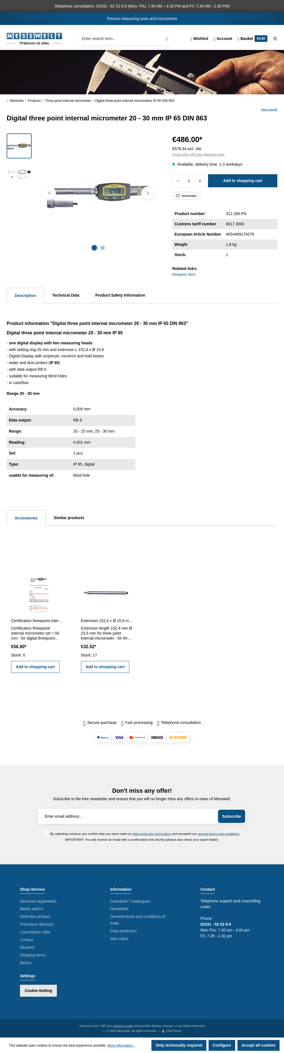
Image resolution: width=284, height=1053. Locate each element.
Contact (26, 940)
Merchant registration (38, 901)
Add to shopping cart (242, 180)
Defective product (35, 916)
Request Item (183, 274)
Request (27, 947)
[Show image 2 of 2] (102, 248)
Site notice (119, 938)
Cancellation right (35, 932)
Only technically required (179, 1045)
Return (26, 963)
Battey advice (31, 908)
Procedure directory (37, 924)
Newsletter (119, 908)
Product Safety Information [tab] (120, 295)
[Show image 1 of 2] (94, 248)
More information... (121, 1045)
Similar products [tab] (69, 518)
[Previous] (49, 193)
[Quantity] (189, 181)
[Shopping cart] (252, 38)
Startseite (15, 101)
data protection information (152, 833)
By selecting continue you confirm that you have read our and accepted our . (145, 833)
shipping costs (123, 1025)
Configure (222, 1045)
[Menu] (273, 38)
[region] (83, 193)
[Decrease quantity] (178, 181)
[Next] (147, 193)
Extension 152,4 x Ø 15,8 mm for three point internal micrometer (107, 620)
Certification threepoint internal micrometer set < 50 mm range (37, 620)
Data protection (123, 931)
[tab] (25, 295)
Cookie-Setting (38, 990)
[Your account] (223, 38)
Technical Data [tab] (65, 295)
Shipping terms (33, 955)
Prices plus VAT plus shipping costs (198, 154)
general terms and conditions (218, 833)
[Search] (167, 38)
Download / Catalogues (130, 901)
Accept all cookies (258, 1045)
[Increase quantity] (200, 181)
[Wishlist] (199, 38)
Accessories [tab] (26, 518)
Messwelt (269, 110)
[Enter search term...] (124, 39)
